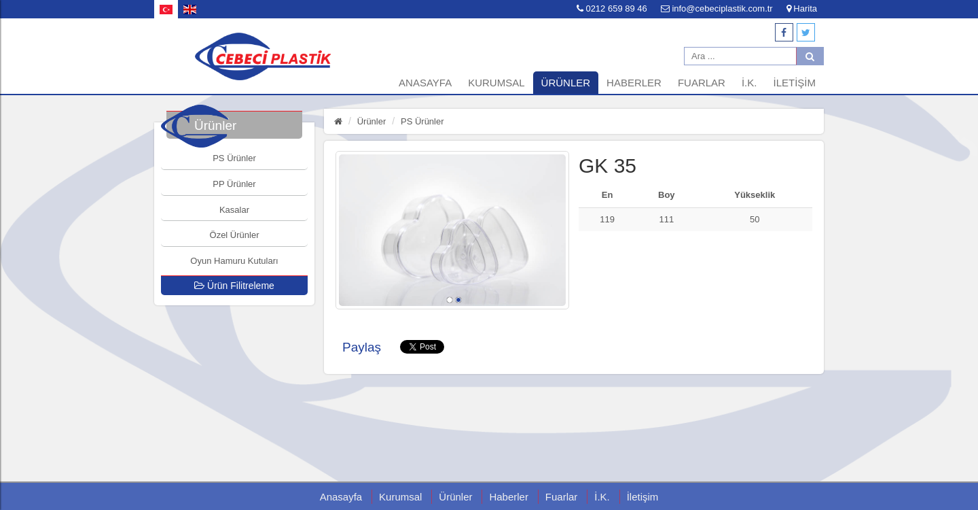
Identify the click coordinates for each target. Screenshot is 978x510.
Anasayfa (425, 82)
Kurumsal (496, 82)
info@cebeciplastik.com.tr (717, 8)
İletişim (794, 82)
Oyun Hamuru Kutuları (234, 261)
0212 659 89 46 (612, 8)
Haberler (634, 82)
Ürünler (566, 82)
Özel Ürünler (234, 235)
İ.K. (749, 82)
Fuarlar (701, 82)
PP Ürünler (234, 184)
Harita (801, 8)
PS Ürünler (234, 158)
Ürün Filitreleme (234, 285)
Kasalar (234, 210)
